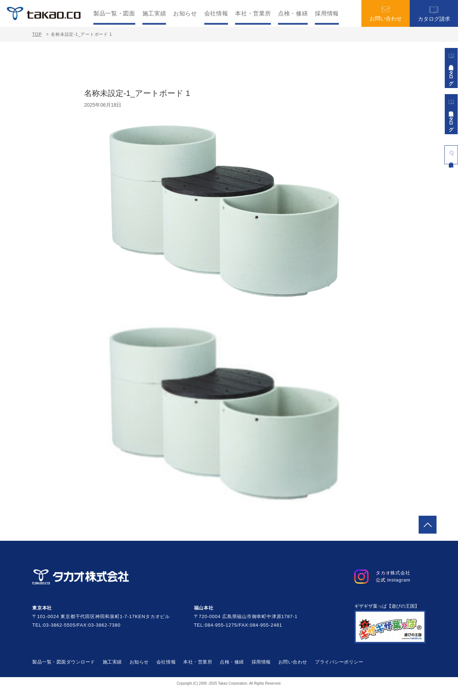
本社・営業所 (253, 13)
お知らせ (185, 13)
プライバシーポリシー (339, 662)
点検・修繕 (293, 13)
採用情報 (327, 13)
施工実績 (154, 13)
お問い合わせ (386, 13)
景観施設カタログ (451, 114)
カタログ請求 (434, 13)
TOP (37, 34)
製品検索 (451, 153)
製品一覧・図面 (114, 13)
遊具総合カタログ (451, 68)
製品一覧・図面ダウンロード (63, 662)
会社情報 (216, 13)
